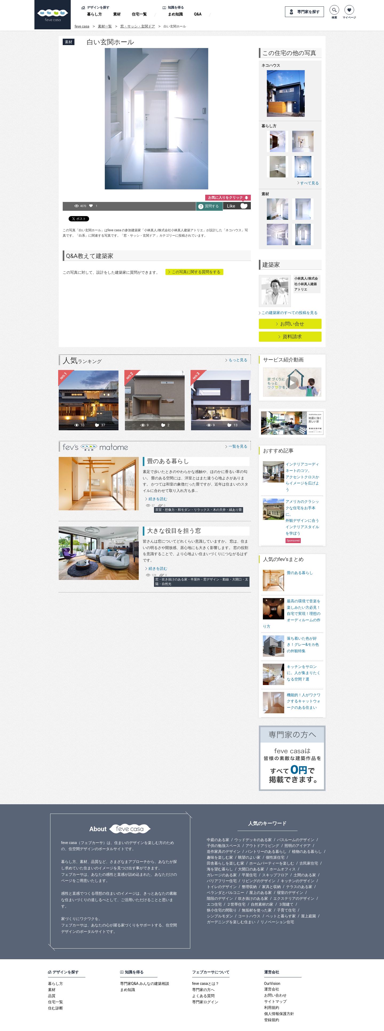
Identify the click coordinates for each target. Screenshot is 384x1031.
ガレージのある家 (222, 860)
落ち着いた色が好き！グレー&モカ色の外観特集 (303, 641)
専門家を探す (308, 12)
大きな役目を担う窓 (174, 530)
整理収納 (249, 872)
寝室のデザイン (290, 878)
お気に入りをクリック (225, 198)
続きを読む (158, 499)
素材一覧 (105, 26)
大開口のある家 (251, 854)
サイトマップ (275, 987)
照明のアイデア (297, 831)
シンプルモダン (220, 901)
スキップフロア (275, 860)
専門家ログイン (205, 987)
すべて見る (309, 183)
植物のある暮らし (307, 837)
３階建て (286, 889)
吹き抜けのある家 (253, 884)
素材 (117, 14)
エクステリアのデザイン (293, 884)
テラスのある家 (299, 872)
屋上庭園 (308, 901)
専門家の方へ (203, 975)
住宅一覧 (139, 14)
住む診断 (55, 993)
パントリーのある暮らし (266, 837)
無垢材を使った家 (257, 895)
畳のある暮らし (168, 461)
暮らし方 (94, 14)
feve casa (82, 26)
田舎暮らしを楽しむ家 (225, 848)
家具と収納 (271, 872)
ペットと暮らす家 (281, 901)
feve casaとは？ (205, 969)
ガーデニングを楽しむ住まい (231, 907)
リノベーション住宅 (277, 907)
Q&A (197, 14)
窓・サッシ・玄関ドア (137, 26)
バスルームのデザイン (295, 825)
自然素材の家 (262, 889)
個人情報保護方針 (279, 999)
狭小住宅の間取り (222, 895)
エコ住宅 (214, 889)
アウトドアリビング (262, 831)
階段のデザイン (220, 884)
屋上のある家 (260, 878)
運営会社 (271, 974)
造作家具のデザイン (223, 837)
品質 (52, 981)
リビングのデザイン (258, 866)
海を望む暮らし (220, 854)
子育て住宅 (286, 895)
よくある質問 (203, 981)
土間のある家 (305, 860)
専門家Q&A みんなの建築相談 (144, 969)
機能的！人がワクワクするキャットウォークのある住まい (303, 690)
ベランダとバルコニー (225, 878)
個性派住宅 (275, 843)
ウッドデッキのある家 (253, 825)
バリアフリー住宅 (222, 866)
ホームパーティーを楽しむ (271, 848)
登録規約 (271, 1005)
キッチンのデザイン (297, 866)
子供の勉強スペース (223, 831)
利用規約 (271, 993)
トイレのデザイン (222, 872)
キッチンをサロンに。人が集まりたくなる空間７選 (303, 665)
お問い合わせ (275, 980)
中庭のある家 (218, 825)
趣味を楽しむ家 (220, 843)
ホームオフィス (283, 854)
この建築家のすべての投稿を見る (290, 313)
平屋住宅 (249, 860)
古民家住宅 (308, 848)
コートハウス (249, 901)
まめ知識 (175, 14)
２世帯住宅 (236, 889)
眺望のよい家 (249, 843)
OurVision (272, 969)
